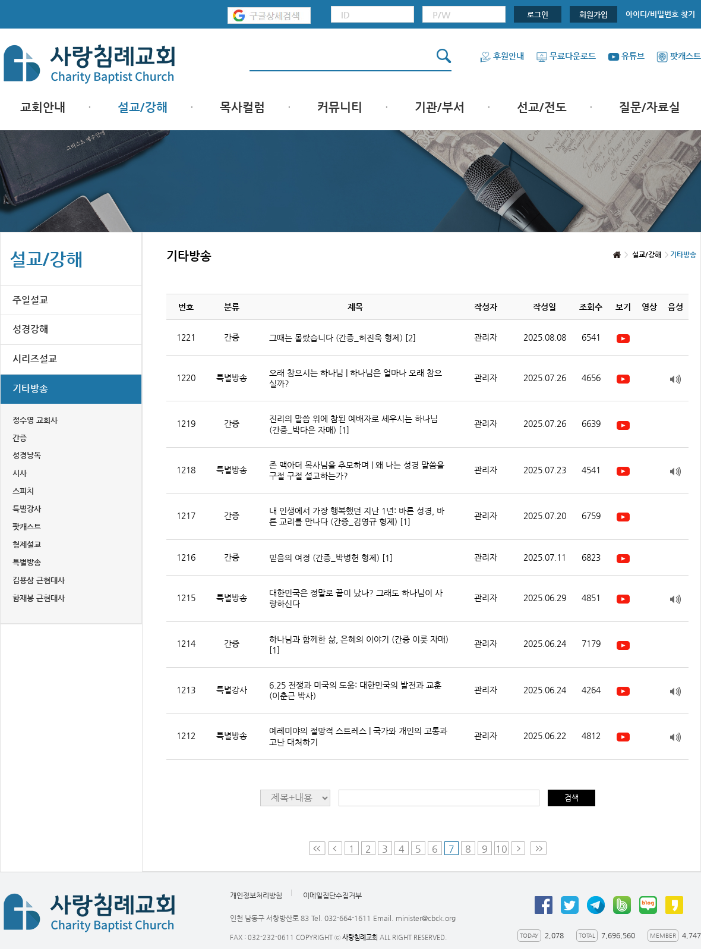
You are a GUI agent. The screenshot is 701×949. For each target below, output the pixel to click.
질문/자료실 (649, 107)
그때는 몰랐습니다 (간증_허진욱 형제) (342, 337)
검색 (571, 797)
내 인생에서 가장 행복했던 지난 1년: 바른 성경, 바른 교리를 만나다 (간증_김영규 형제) (356, 516)
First (317, 848)
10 (501, 848)
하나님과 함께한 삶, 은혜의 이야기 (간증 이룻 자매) (359, 644)
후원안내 (501, 56)
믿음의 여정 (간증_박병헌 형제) (331, 558)
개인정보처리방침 (256, 895)
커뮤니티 (339, 107)
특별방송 (26, 562)
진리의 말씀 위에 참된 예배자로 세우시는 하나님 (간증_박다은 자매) (353, 424)
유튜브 (626, 56)
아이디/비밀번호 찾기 (660, 14)
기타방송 (30, 388)
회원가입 (593, 14)
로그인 (537, 14)
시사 (19, 473)
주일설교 (30, 300)
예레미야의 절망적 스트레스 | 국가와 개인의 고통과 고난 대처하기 (358, 736)
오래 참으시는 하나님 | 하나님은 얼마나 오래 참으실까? (355, 378)
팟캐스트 (678, 56)
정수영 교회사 (35, 420)
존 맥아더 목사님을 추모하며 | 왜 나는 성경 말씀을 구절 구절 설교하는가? (356, 470)
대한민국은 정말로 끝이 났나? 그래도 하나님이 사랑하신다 (356, 598)
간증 (19, 437)
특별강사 (26, 508)
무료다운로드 (566, 56)
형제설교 (26, 544)
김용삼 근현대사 (38, 580)
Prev (335, 848)
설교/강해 (143, 107)
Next (519, 848)
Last (538, 848)
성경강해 (30, 329)
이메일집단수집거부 (332, 895)
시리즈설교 (34, 358)
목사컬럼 (242, 107)
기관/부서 (440, 107)
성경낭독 (26, 455)
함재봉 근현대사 (38, 597)
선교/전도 (542, 107)
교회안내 (42, 107)
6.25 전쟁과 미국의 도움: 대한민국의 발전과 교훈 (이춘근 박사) (355, 690)
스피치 (23, 490)
